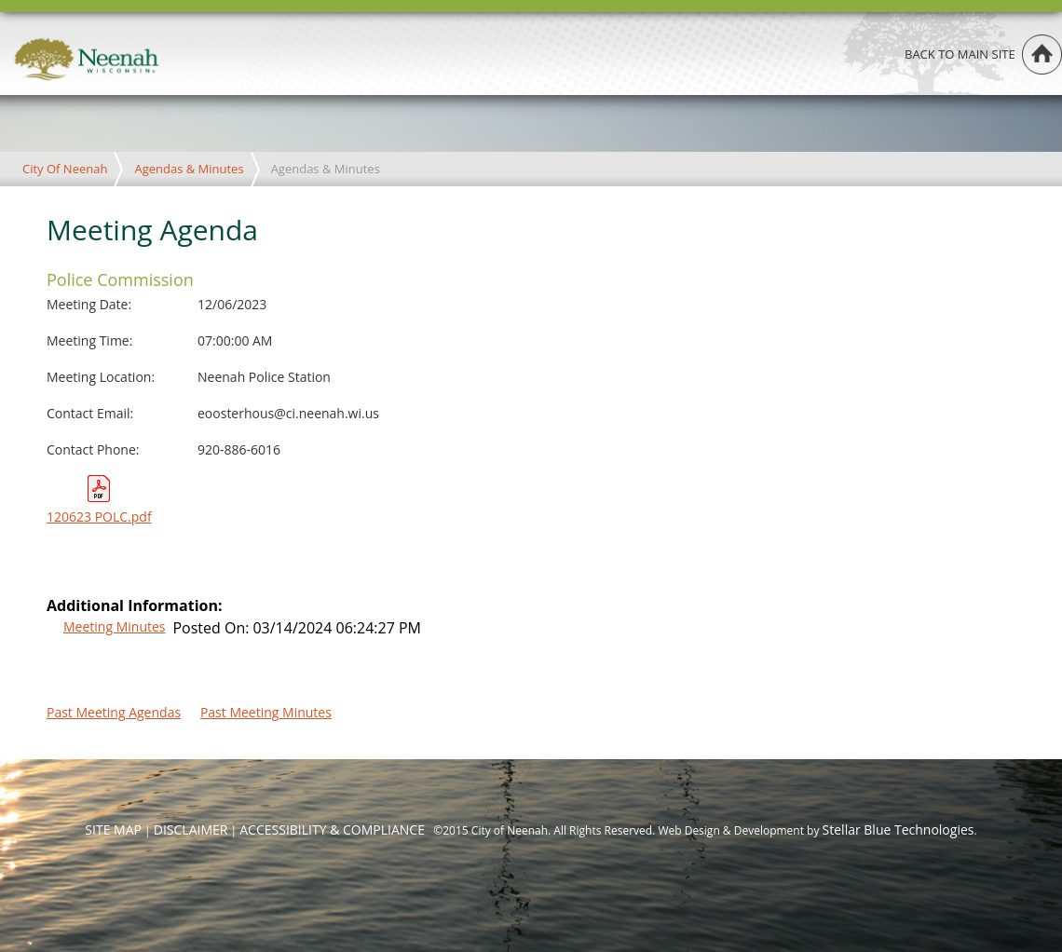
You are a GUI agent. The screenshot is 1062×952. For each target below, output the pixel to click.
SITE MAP (113, 829)
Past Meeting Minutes (266, 712)
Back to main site (960, 54)
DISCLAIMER (191, 829)
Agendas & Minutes (188, 168)
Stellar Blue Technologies (898, 829)
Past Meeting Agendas (114, 712)
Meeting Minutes (114, 626)
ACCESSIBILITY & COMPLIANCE (332, 829)
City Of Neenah (64, 168)
